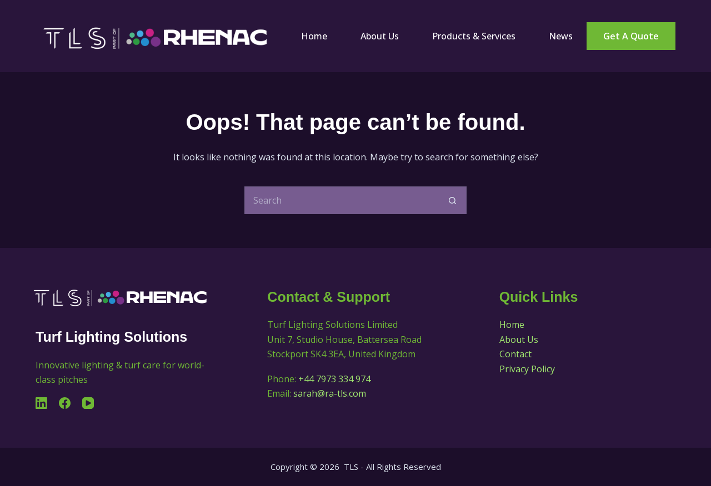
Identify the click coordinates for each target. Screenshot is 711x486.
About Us (379, 36)
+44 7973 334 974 (334, 379)
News (561, 36)
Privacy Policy (527, 369)
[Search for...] (341, 200)
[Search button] (453, 200)
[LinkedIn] (41, 403)
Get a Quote (631, 36)
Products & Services (473, 36)
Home (314, 36)
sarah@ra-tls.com (329, 393)
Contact (515, 354)
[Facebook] (65, 403)
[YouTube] (88, 403)
